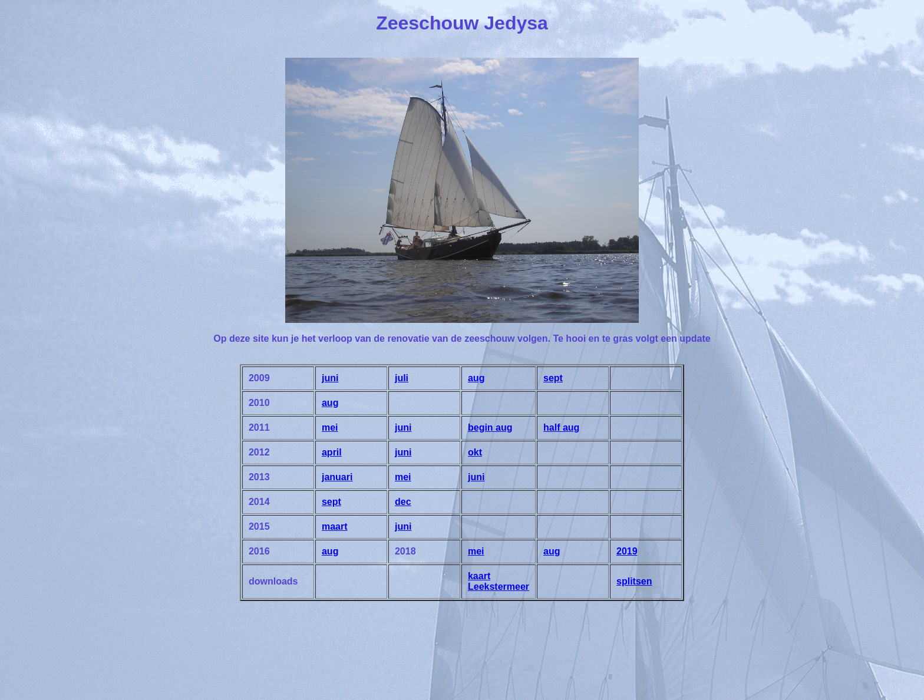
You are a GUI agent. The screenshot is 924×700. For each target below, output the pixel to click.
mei (330, 427)
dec (403, 502)
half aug (561, 427)
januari (337, 477)
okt (475, 452)
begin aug (490, 427)
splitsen (634, 581)
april (332, 452)
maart (335, 526)
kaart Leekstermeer (498, 581)
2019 (627, 551)
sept (553, 378)
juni (330, 378)
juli (401, 378)
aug (476, 378)
